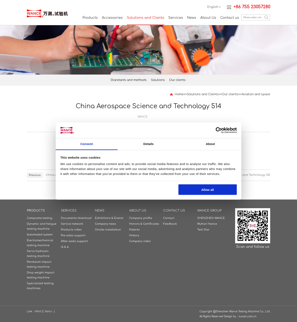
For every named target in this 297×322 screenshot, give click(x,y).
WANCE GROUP (209, 210)
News (191, 18)
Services (175, 18)
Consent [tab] (86, 144)
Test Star (203, 229)
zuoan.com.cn (247, 316)
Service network (72, 223)
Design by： (231, 316)
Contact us (229, 18)
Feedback (170, 223)
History (134, 235)
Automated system (40, 234)
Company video (140, 241)
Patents (134, 229)
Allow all (207, 189)
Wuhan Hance (207, 223)
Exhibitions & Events (109, 218)
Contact (168, 218)
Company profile (140, 218)
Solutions (158, 80)
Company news (105, 223)
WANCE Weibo (43, 311)
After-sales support (74, 241)
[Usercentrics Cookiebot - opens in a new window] (219, 130)
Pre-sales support (73, 235)
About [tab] (210, 144)
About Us (208, 18)
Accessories (112, 18)
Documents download (76, 218)
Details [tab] (148, 144)
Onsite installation (108, 229)
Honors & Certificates (144, 223)
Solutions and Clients (145, 18)
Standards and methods (129, 80)
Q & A (65, 247)
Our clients (177, 80)
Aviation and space (256, 94)
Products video (71, 229)
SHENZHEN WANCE (211, 218)
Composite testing (39, 218)
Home (179, 94)
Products (90, 18)
